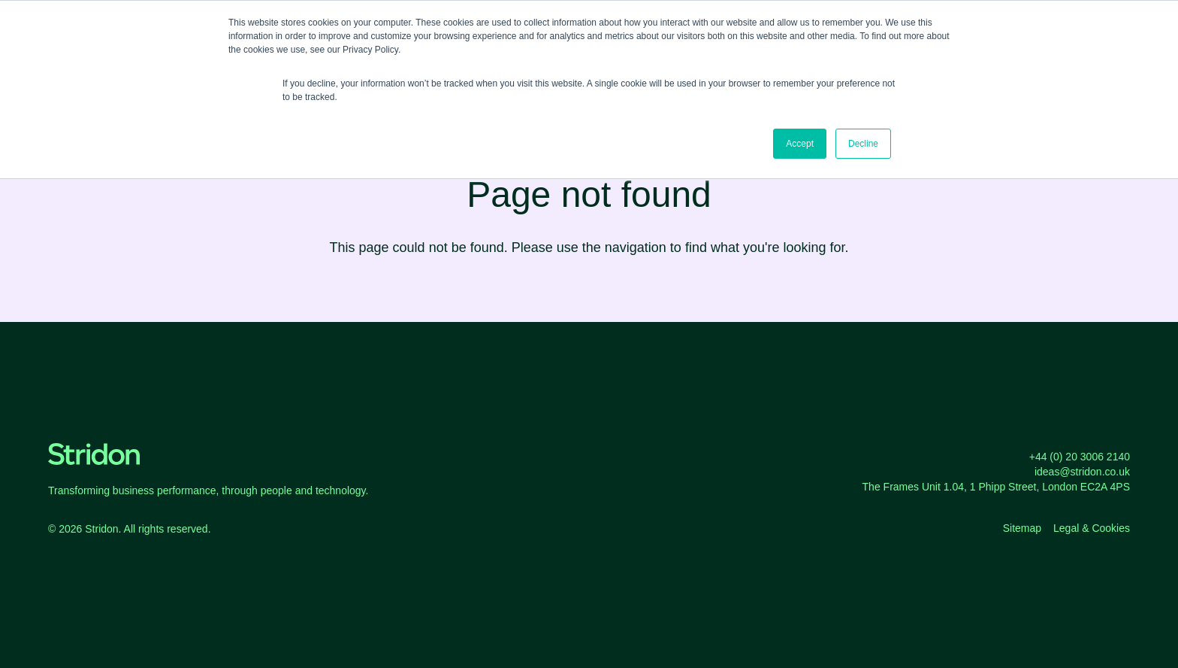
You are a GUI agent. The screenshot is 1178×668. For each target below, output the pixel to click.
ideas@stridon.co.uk (1082, 472)
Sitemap (1022, 528)
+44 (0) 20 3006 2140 (1079, 457)
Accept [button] (800, 143)
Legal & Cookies (1091, 528)
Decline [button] (863, 143)
